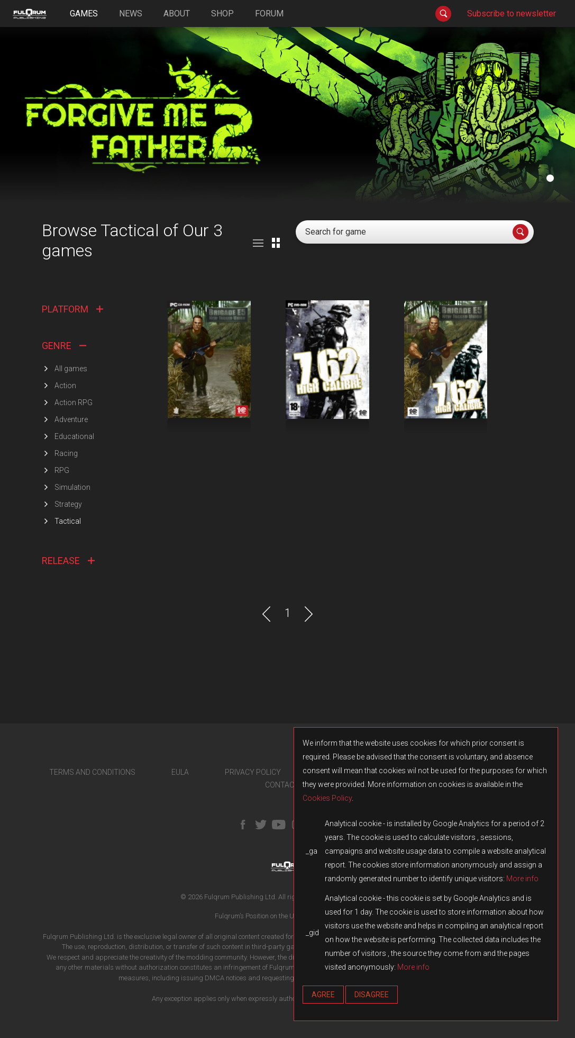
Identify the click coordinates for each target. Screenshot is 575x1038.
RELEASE (68, 560)
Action (65, 385)
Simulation (72, 487)
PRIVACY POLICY (253, 772)
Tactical (67, 521)
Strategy (68, 504)
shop (222, 13)
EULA (180, 772)
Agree (323, 994)
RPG (61, 470)
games (84, 13)
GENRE (64, 345)
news (130, 13)
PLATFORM (72, 309)
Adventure (71, 419)
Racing (66, 453)
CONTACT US (287, 785)
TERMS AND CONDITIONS (92, 772)
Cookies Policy (327, 798)
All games (70, 368)
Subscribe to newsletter (511, 13)
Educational (74, 436)
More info (522, 878)
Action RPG (73, 402)
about (176, 13)
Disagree (371, 994)
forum (269, 13)
